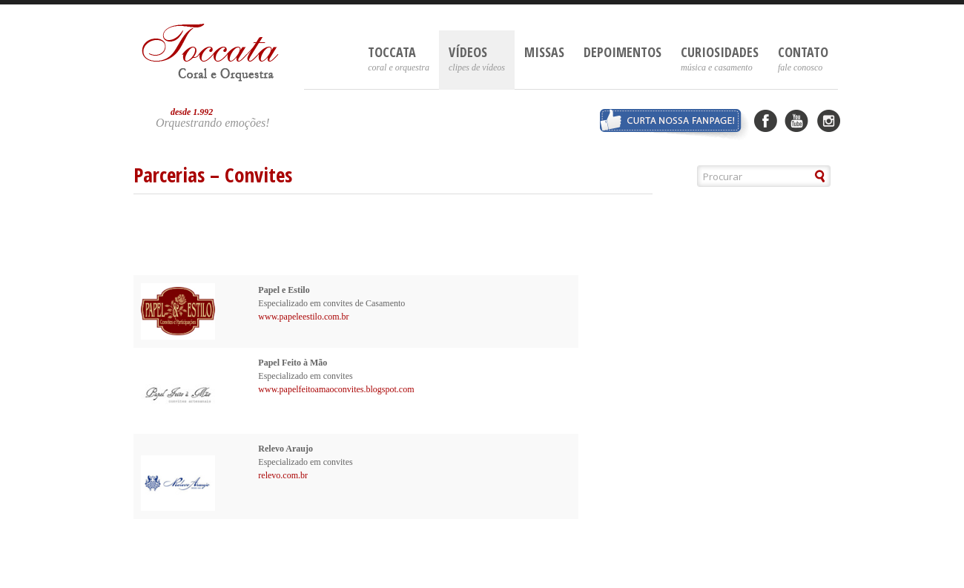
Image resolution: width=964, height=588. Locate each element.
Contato (803, 58)
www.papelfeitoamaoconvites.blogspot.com (336, 389)
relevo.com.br (283, 475)
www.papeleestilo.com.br (303, 316)
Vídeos (477, 58)
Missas (544, 52)
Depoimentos (622, 52)
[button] (820, 176)
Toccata (398, 58)
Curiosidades (720, 58)
